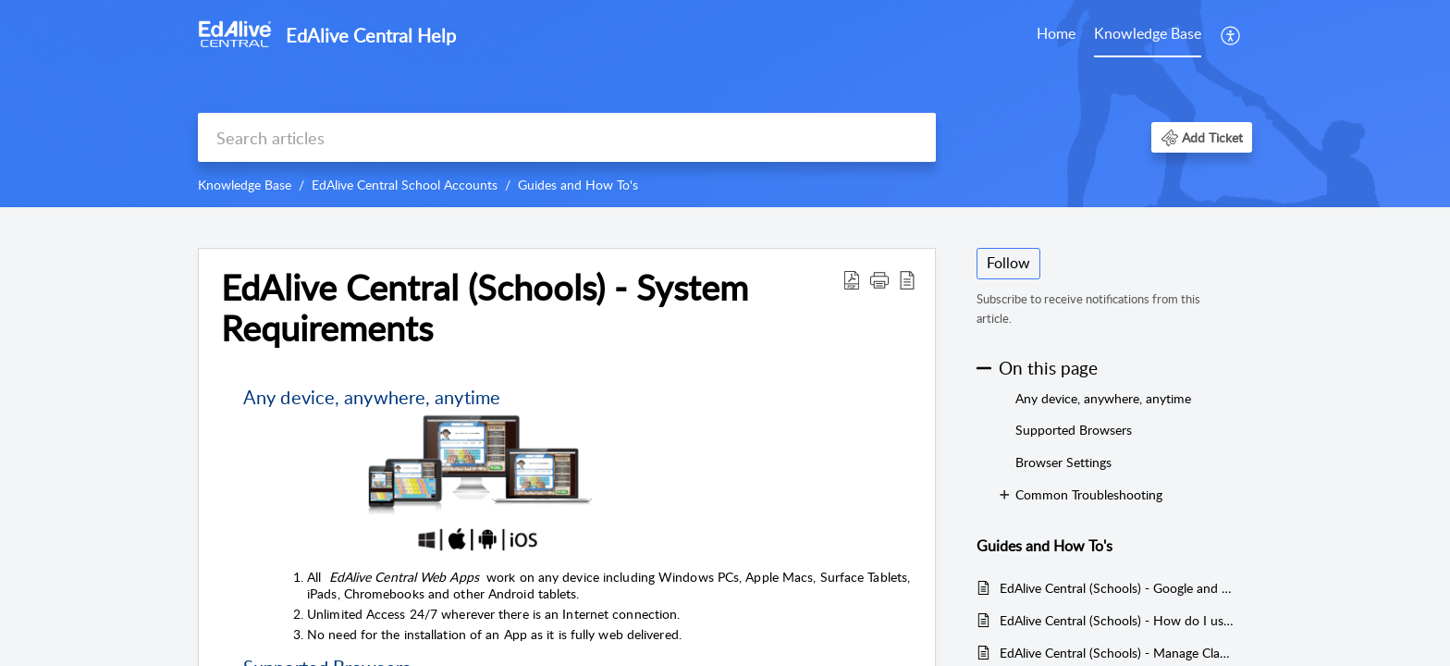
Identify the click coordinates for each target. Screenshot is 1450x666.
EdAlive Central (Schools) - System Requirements (484, 308)
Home (1056, 33)
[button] (1201, 137)
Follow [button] (1008, 263)
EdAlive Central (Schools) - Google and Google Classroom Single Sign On (1117, 588)
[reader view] (907, 279)
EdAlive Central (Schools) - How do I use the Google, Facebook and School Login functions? (1117, 620)
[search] (567, 137)
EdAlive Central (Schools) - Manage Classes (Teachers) (1117, 652)
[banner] (725, 103)
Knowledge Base (1147, 33)
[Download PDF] (851, 279)
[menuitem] (1231, 35)
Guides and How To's (578, 184)
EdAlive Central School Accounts (405, 184)
